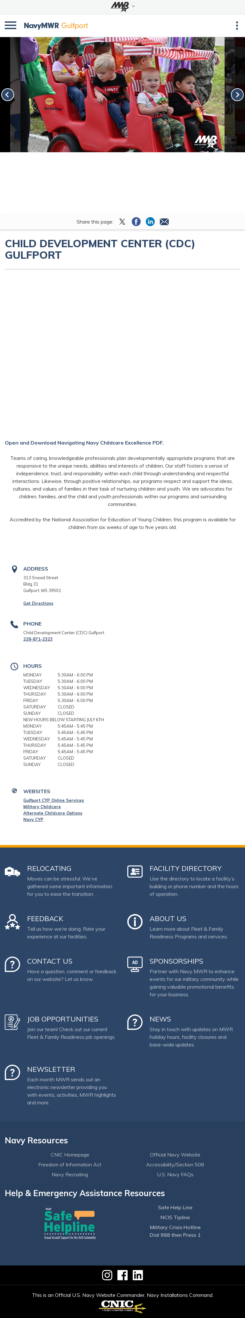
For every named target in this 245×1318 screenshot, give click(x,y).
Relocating (49, 868)
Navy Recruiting (70, 1174)
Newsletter (51, 1069)
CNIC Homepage (70, 1154)
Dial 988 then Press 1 (175, 1235)
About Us (168, 918)
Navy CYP (33, 819)
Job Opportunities (62, 1018)
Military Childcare (42, 806)
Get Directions (38, 603)
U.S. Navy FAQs (175, 1174)
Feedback (45, 918)
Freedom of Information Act (69, 1164)
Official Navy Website (175, 1154)
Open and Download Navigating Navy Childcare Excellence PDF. (84, 442)
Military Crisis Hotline (175, 1227)
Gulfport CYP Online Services (53, 800)
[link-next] (237, 94)
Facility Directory (186, 868)
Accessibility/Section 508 (175, 1164)
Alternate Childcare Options (52, 813)
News (160, 1018)
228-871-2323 (38, 639)
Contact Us (49, 961)
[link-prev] (7, 94)
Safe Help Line (175, 1207)
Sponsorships (176, 961)
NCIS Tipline (175, 1217)
